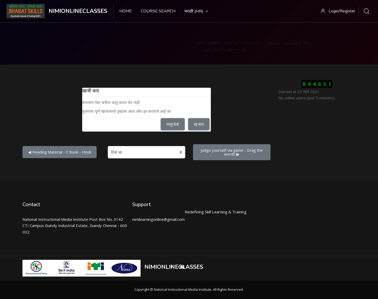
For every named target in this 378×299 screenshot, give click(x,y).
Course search (158, 11)
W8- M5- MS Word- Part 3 (290, 43)
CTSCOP (253, 43)
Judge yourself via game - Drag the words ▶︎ (232, 152)
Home (125, 11)
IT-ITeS (232, 43)
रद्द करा (199, 124)
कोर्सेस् (214, 43)
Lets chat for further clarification (232, 49)
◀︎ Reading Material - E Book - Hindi (59, 152)
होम (200, 43)
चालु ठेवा (172, 124)
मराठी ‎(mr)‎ (196, 11)
